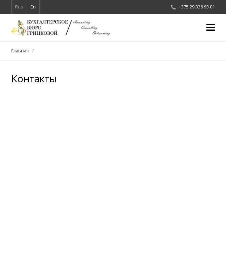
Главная (20, 51)
